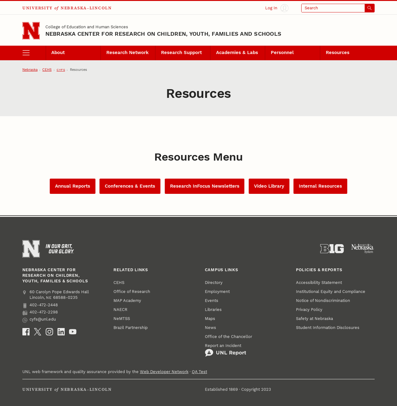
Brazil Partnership (130, 327)
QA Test (199, 371)
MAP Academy (127, 300)
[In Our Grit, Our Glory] (59, 249)
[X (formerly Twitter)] (37, 331)
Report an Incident (225, 350)
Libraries (213, 309)
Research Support (181, 52)
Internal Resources (320, 186)
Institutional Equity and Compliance (330, 291)
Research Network (127, 52)
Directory (214, 282)
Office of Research (131, 291)
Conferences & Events (130, 186)
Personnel (282, 52)
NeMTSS (121, 318)
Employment (217, 291)
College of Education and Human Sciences (86, 27)
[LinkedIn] (61, 331)
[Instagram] (49, 331)
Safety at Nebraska (314, 318)
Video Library (269, 186)
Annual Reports (72, 186)
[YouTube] (72, 331)
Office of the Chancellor (228, 336)
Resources (337, 52)
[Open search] (338, 8)
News (210, 327)
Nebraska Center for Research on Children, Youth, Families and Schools (163, 33)
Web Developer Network (164, 371)
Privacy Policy (309, 309)
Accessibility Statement (319, 282)
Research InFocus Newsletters (204, 186)
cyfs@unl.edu (39, 319)
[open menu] (34, 53)
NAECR (120, 309)
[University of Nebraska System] (363, 249)
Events (211, 300)
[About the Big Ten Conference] (332, 249)
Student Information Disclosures (327, 327)
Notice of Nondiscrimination (323, 300)
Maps (210, 318)
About (58, 52)
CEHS (47, 70)
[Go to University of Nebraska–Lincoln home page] (31, 30)
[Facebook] (26, 331)
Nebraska (30, 70)
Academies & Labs (237, 52)
